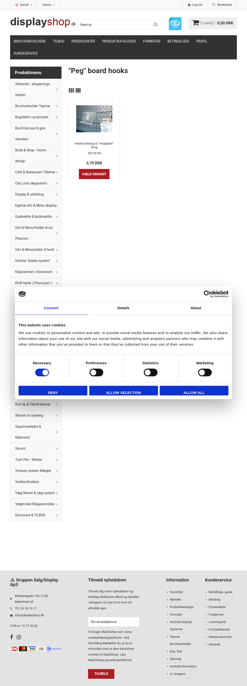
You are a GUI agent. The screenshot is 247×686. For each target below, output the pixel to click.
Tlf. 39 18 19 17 (26, 608)
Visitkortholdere (27, 482)
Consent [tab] (51, 308)
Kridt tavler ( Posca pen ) (33, 283)
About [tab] (196, 308)
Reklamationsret (220, 637)
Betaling (214, 599)
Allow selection (123, 393)
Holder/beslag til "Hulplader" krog (94, 145)
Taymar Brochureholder (180, 640)
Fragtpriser (216, 614)
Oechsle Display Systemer (181, 625)
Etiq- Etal (176, 651)
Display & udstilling (29, 194)
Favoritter (176, 592)
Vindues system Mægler (33, 471)
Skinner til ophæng (29, 415)
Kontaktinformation (183, 666)
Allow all (194, 393)
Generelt (214, 644)
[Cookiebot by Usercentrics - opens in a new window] (207, 294)
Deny (53, 393)
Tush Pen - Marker (28, 460)
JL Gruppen (178, 674)
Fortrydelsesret (219, 629)
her (129, 660)
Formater (151, 41)
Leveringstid (217, 622)
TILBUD (58, 41)
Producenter (83, 41)
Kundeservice (26, 53)
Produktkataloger (119, 41)
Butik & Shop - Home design (30, 155)
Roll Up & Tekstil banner (33, 404)
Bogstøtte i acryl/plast (31, 117)
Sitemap (175, 659)
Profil (201, 41)
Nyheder (175, 599)
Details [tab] (123, 308)
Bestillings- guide (220, 592)
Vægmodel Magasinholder (35, 504)
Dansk (26, 5)
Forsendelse (217, 607)
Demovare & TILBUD (30, 515)
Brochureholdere (30, 41)
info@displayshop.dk (29, 615)
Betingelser (178, 41)
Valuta (48, 5)
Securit (20, 448)
